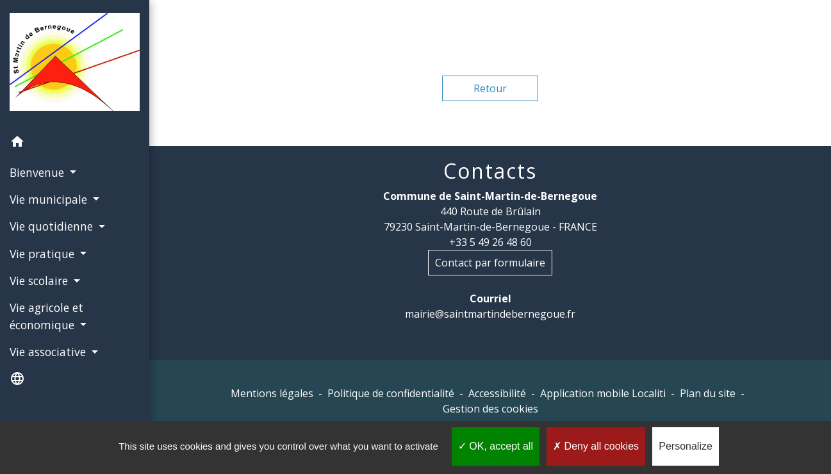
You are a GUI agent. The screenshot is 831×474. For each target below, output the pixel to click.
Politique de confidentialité (390, 393)
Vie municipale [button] (50, 199)
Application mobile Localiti (603, 393)
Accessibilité (497, 393)
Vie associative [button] (49, 351)
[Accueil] (75, 65)
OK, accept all (495, 446)
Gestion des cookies (490, 409)
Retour (490, 88)
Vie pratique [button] (44, 253)
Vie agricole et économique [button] (46, 316)
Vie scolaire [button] (40, 280)
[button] (75, 143)
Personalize (685, 446)
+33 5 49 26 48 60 (490, 242)
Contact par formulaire (490, 263)
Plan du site (708, 393)
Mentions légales (272, 393)
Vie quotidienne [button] (53, 226)
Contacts (490, 171)
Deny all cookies (596, 446)
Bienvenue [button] (38, 172)
